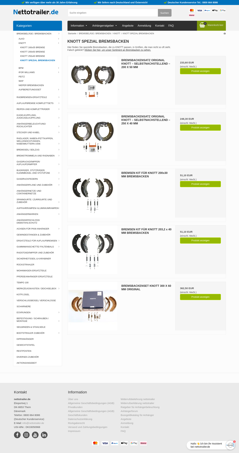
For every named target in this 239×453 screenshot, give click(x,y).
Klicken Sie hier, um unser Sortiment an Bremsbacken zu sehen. (118, 50)
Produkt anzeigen (200, 71)
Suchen (164, 12)
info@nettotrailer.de (33, 423)
